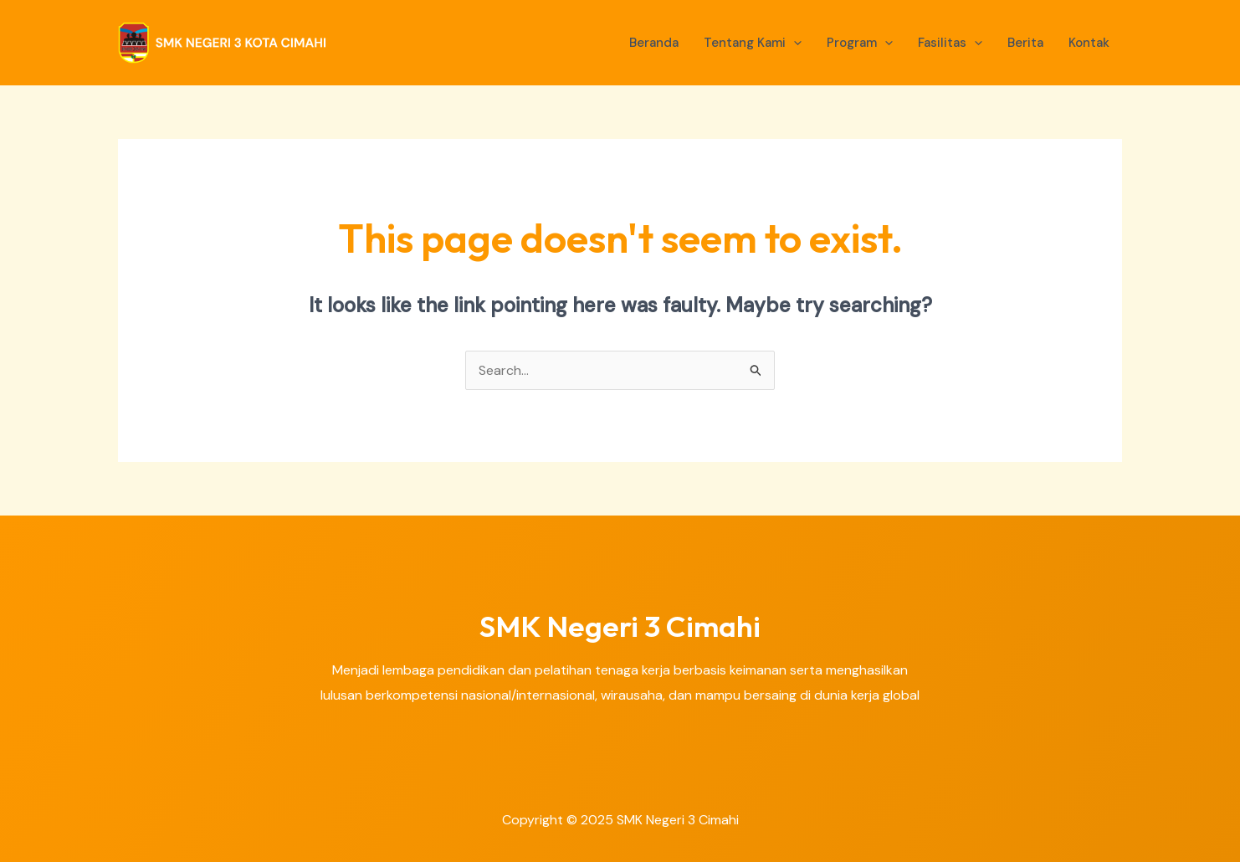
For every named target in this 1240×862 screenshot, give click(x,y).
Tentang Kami (753, 42)
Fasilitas (950, 42)
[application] (794, 42)
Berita (1025, 42)
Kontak (1088, 42)
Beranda (654, 42)
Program (860, 42)
